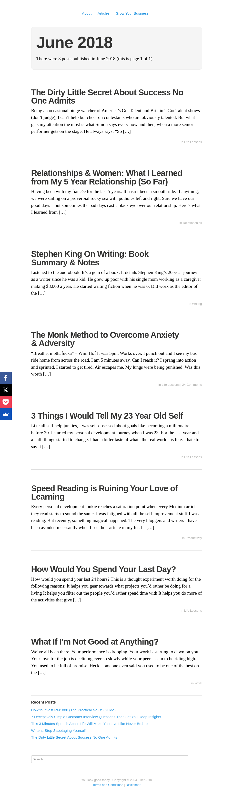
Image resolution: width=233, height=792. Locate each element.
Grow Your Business (132, 13)
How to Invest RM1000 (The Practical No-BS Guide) (73, 710)
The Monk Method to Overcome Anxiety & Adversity (105, 339)
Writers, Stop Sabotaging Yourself (58, 730)
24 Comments (192, 384)
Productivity (193, 538)
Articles (104, 13)
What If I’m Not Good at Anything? (95, 641)
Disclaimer (133, 785)
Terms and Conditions (107, 785)
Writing (197, 304)
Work (198, 683)
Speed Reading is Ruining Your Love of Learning (104, 492)
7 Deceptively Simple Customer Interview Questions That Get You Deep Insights (96, 717)
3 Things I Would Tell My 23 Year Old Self (107, 415)
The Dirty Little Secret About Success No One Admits (107, 96)
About (86, 13)
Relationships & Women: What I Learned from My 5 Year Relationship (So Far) (106, 177)
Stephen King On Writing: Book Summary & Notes (90, 258)
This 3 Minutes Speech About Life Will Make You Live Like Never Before (89, 724)
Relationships (192, 223)
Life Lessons (193, 142)
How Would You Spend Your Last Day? (103, 569)
